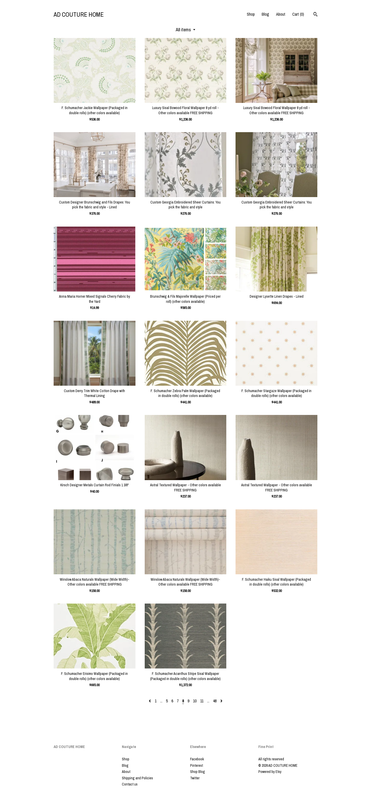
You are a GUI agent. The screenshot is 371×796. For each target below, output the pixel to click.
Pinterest (196, 765)
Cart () (298, 14)
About (280, 14)
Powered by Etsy (269, 771)
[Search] (315, 15)
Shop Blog (197, 771)
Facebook (197, 759)
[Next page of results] (221, 701)
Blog (265, 14)
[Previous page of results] (150, 701)
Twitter (195, 778)
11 (201, 701)
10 (195, 701)
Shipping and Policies (137, 778)
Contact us (130, 784)
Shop (251, 14)
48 (215, 701)
